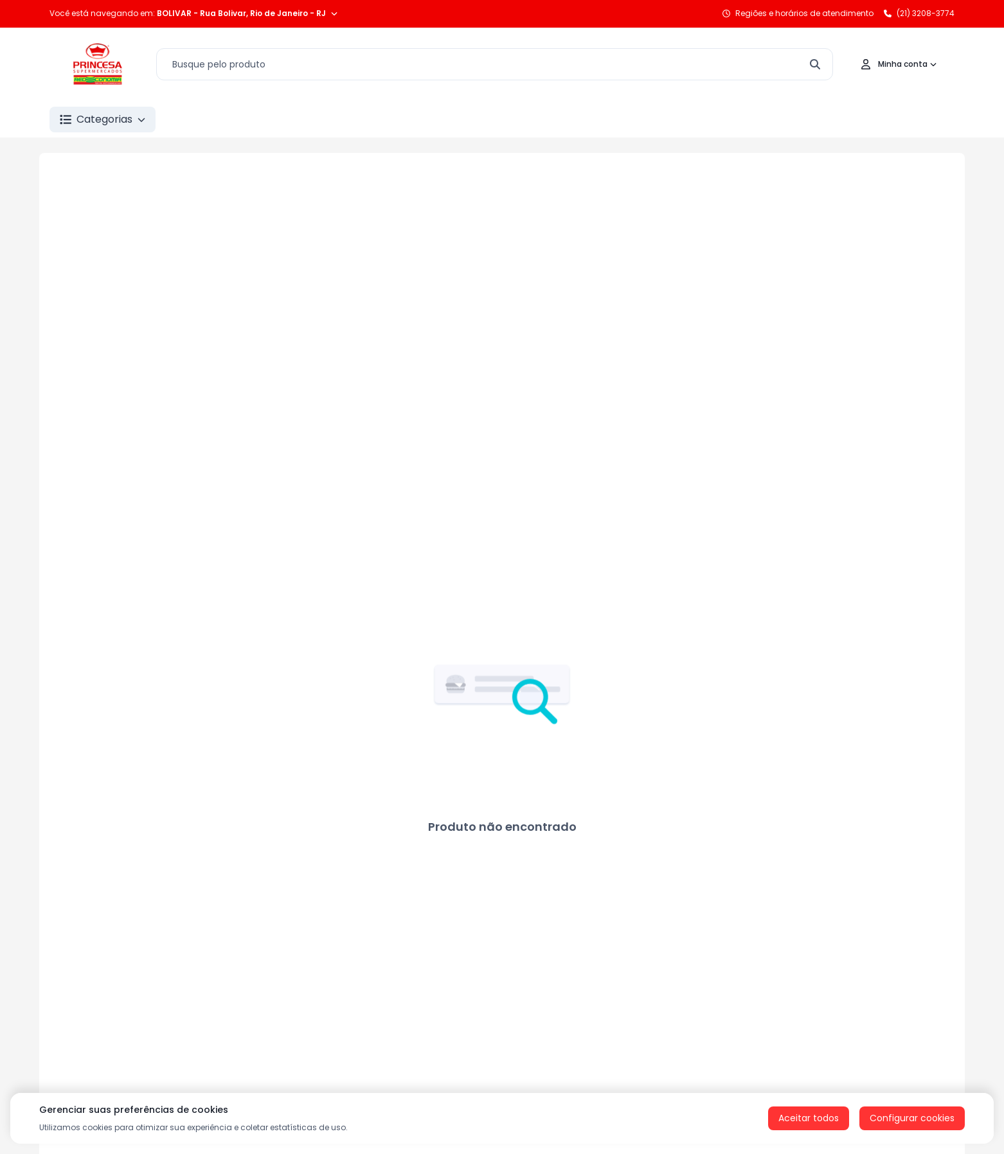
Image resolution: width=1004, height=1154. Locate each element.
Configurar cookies (912, 1118)
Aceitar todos (808, 1118)
